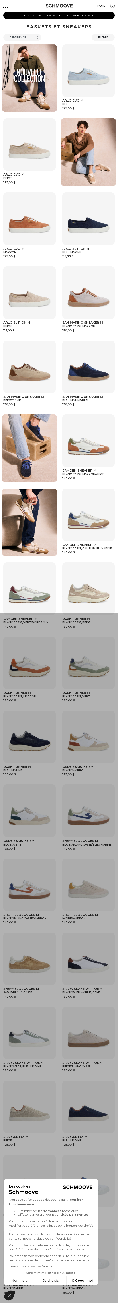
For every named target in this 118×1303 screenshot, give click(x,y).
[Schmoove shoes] (59, 5)
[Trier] (22, 37)
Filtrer (103, 37)
